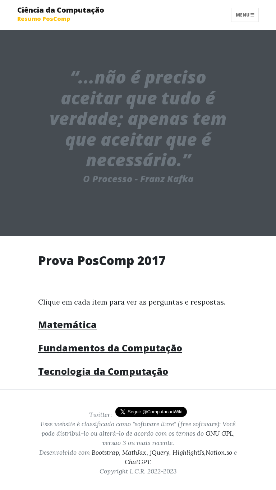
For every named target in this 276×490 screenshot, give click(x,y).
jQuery (159, 452)
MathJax (134, 452)
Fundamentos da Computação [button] (110, 348)
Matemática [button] (67, 324)
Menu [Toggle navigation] (245, 15)
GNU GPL (219, 433)
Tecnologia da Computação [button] (103, 371)
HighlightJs (188, 452)
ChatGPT (137, 462)
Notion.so (219, 452)
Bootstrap (105, 452)
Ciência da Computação (60, 14)
